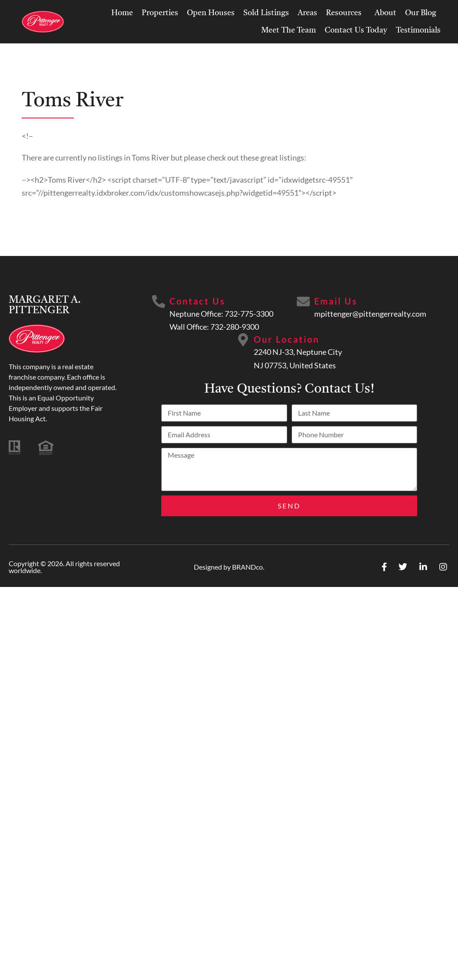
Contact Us (197, 301)
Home (122, 13)
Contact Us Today (356, 30)
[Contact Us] (158, 301)
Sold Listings (266, 13)
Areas (307, 13)
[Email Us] (303, 301)
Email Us (336, 301)
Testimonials (418, 30)
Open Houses (211, 13)
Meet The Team (288, 30)
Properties (160, 13)
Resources (346, 13)
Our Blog (420, 13)
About (385, 13)
